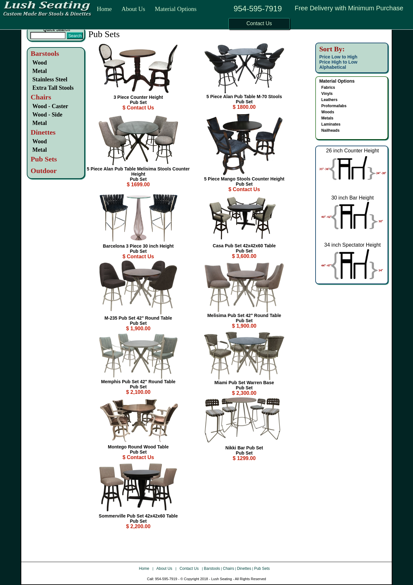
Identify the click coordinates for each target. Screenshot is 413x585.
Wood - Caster (50, 106)
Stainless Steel (49, 79)
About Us (133, 8)
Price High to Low (338, 62)
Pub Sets (262, 568)
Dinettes (244, 568)
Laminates (330, 124)
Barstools (45, 53)
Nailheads (330, 130)
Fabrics (328, 87)
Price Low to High (338, 56)
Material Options (175, 8)
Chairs (228, 568)
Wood (39, 62)
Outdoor (44, 171)
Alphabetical (332, 67)
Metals (327, 118)
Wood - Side (47, 114)
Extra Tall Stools (53, 88)
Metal (39, 71)
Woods (327, 112)
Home (104, 8)
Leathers (329, 100)
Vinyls (327, 93)
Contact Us (189, 568)
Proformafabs (334, 106)
